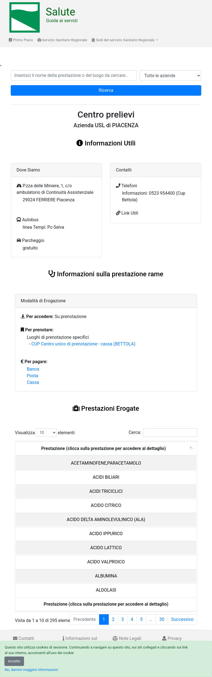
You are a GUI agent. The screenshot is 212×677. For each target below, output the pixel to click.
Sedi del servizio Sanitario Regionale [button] (123, 40)
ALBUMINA (106, 576)
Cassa (33, 382)
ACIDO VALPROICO (106, 561)
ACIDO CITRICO (106, 505)
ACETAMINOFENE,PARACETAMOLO (106, 463)
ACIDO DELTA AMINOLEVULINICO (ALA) (106, 519)
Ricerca (106, 90)
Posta (32, 375)
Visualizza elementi (45, 432)
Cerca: (163, 432)
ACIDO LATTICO (106, 547)
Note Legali (126, 638)
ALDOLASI (106, 590)
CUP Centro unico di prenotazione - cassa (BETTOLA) (83, 344)
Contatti (23, 638)
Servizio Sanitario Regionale (62, 40)
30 (161, 619)
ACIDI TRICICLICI (106, 491)
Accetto (14, 661)
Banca (33, 369)
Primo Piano (21, 40)
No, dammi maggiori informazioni (31, 670)
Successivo (182, 619)
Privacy (172, 638)
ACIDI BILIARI (106, 477)
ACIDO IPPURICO (106, 533)
